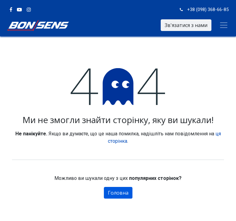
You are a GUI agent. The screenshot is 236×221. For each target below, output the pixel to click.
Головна (118, 192)
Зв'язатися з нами (186, 25)
